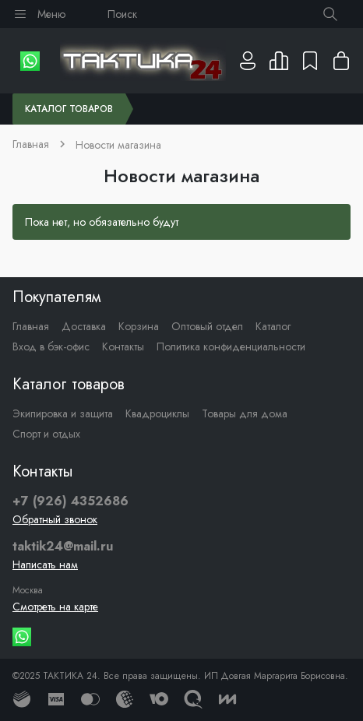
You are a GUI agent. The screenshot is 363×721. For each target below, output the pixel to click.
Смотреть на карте (55, 606)
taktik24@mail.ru (62, 546)
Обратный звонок (54, 519)
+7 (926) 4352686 (70, 501)
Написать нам (45, 564)
